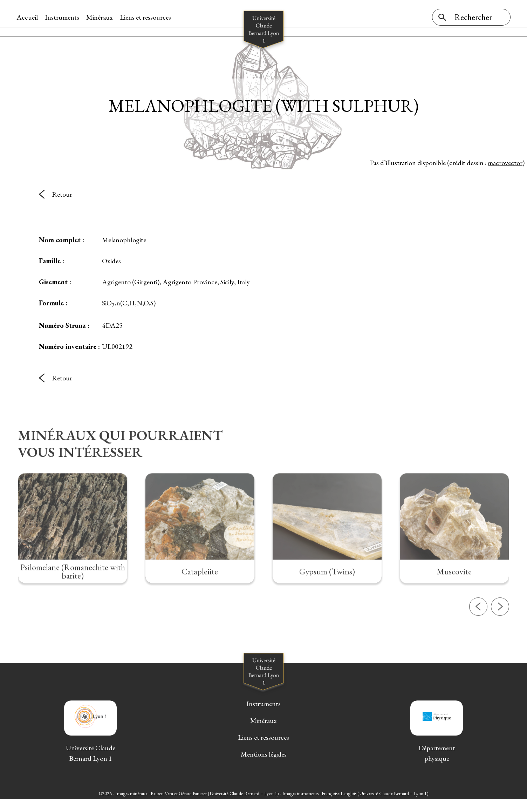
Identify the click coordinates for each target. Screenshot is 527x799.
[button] (478, 630)
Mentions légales (264, 752)
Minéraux (101, 17)
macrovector (505, 160)
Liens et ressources (146, 17)
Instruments (63, 17)
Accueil (28, 17)
